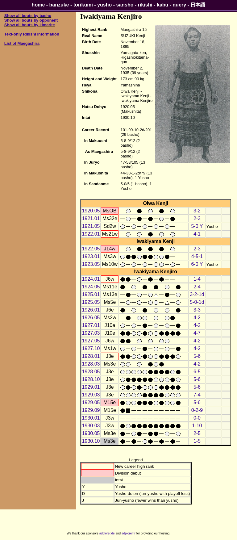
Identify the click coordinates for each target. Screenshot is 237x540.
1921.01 (91, 218)
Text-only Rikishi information (31, 34)
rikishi (145, 4)
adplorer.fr (128, 533)
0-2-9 (197, 410)
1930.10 (91, 441)
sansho (124, 4)
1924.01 (91, 279)
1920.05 (91, 210)
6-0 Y (197, 264)
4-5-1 (197, 256)
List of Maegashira (22, 43)
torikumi (83, 4)
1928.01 (91, 356)
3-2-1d (197, 294)
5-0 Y (197, 226)
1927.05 (91, 340)
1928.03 (91, 363)
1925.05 (91, 302)
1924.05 (91, 286)
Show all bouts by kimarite (29, 25)
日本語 (197, 4)
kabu (162, 4)
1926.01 (91, 309)
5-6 (197, 356)
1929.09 (91, 410)
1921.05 (91, 226)
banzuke (59, 4)
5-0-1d (197, 302)
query (179, 4)
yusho (104, 4)
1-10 (197, 425)
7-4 (197, 394)
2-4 (197, 286)
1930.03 (91, 425)
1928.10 (91, 379)
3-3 (197, 309)
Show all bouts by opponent (31, 20)
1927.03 (91, 333)
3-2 (197, 210)
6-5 (197, 371)
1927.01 (91, 325)
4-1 (197, 234)
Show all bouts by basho (27, 15)
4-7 (197, 333)
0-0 (197, 418)
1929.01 (91, 387)
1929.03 (91, 394)
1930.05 (91, 433)
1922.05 (91, 248)
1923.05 (91, 264)
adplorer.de (107, 533)
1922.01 (91, 234)
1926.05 (91, 317)
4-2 (197, 317)
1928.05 (91, 371)
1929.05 (91, 402)
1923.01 (91, 256)
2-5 (197, 433)
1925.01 (91, 294)
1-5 (197, 441)
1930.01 (91, 418)
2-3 (197, 218)
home (38, 4)
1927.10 (91, 348)
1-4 (197, 279)
